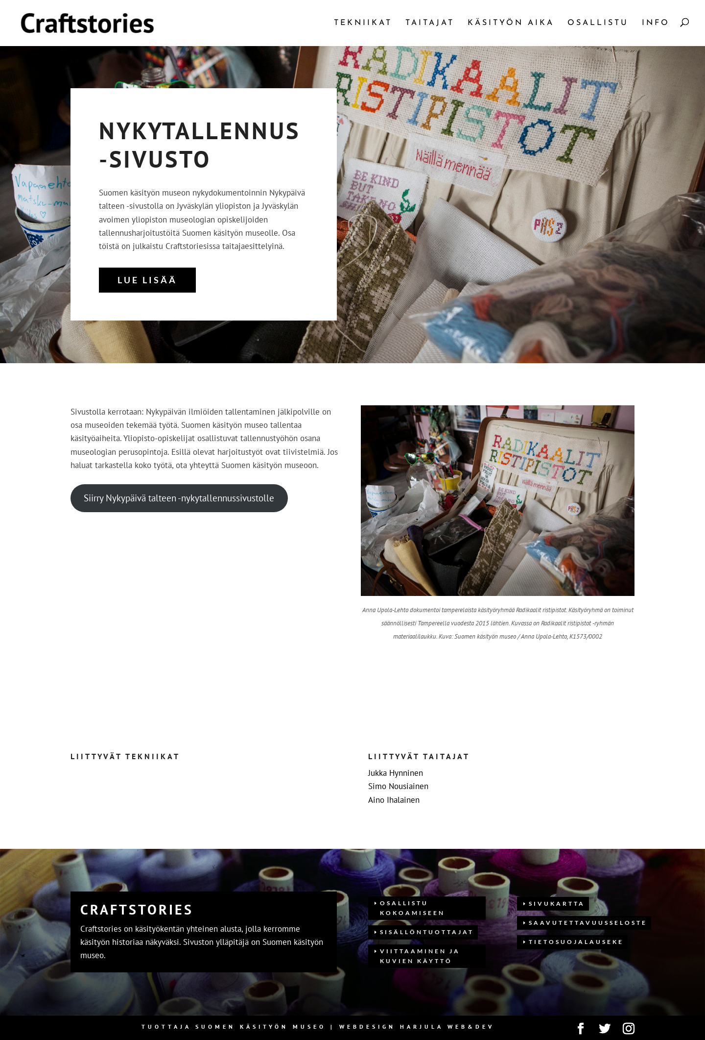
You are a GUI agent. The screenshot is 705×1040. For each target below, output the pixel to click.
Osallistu (598, 23)
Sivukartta (557, 903)
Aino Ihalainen (394, 799)
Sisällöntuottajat (427, 932)
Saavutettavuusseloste (588, 922)
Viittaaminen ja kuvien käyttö (420, 956)
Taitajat (429, 23)
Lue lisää (147, 279)
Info (656, 23)
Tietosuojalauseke (576, 941)
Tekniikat (363, 23)
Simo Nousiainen (398, 786)
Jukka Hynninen (395, 773)
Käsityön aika (511, 23)
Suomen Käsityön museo (260, 1026)
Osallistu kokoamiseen (412, 907)
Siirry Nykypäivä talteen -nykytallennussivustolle (179, 498)
